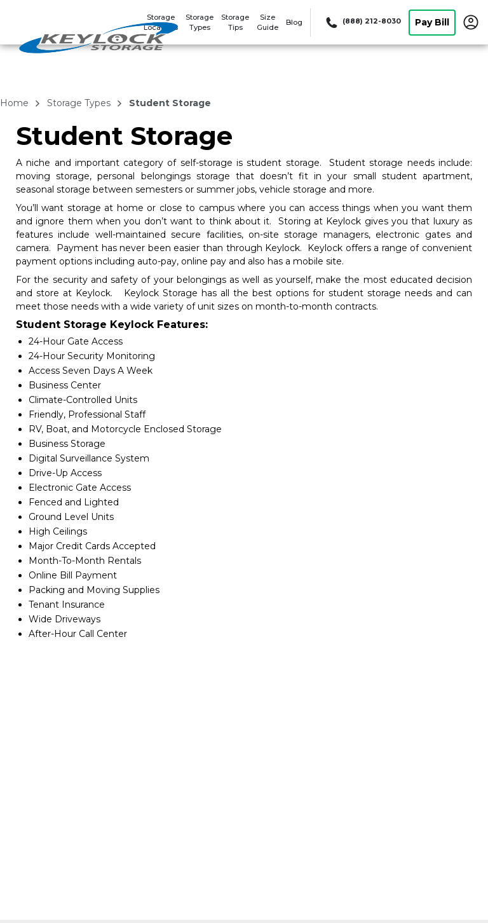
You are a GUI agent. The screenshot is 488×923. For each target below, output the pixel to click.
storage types (80, 103)
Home (15, 103)
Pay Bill (432, 22)
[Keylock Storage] (99, 40)
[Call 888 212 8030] (362, 22)
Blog (294, 22)
